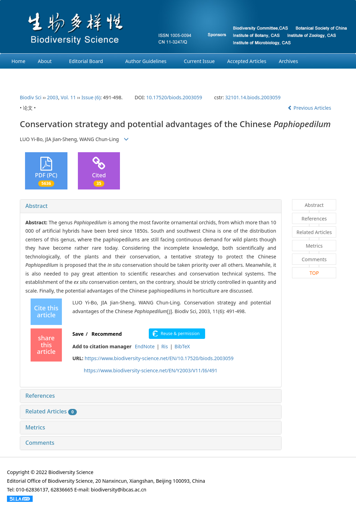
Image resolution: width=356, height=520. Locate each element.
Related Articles (51, 411)
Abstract (36, 206)
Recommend (106, 334)
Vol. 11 (68, 97)
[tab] (150, 206)
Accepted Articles (246, 61)
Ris (164, 346)
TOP (314, 273)
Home (18, 61)
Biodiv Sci (30, 97)
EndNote (145, 346)
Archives (288, 61)
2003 (52, 97)
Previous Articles (310, 107)
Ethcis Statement (30, 76)
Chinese (97, 76)
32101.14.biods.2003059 (253, 97)
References (40, 395)
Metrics (35, 427)
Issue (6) (90, 97)
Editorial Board (86, 61)
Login (68, 76)
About (45, 61)
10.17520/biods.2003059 (174, 97)
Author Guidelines (146, 61)
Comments (39, 443)
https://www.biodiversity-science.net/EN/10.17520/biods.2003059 (158, 358)
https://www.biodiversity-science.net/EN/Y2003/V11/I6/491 (150, 370)
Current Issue (199, 61)
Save (77, 334)
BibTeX (182, 346)
